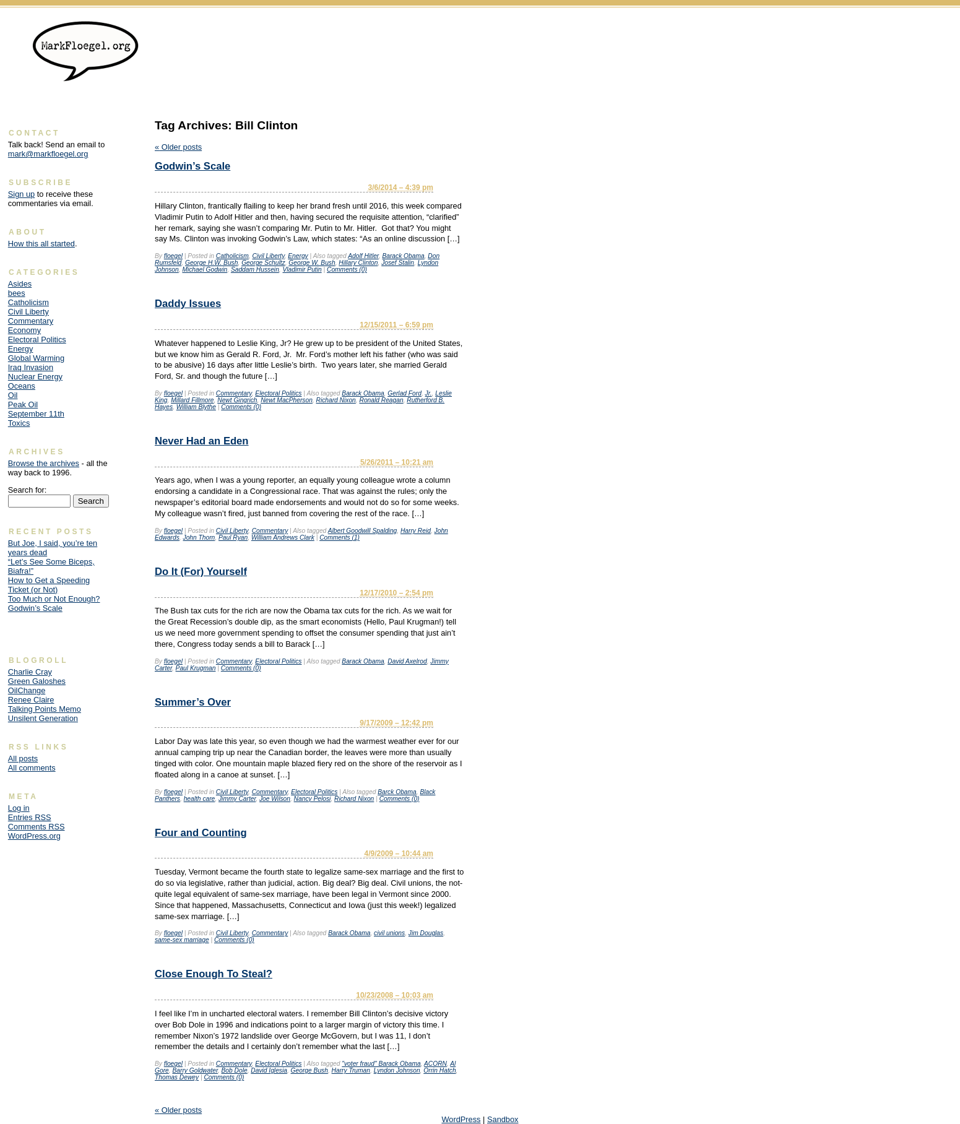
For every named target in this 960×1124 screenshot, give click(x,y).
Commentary (234, 393)
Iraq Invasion (30, 367)
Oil (13, 395)
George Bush (309, 1070)
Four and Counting (201, 833)
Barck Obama (397, 792)
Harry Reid (415, 530)
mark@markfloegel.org (48, 153)
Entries (29, 817)
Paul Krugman (196, 668)
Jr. (428, 393)
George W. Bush (311, 262)
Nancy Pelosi (312, 798)
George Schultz (263, 262)
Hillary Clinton (358, 262)
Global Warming (36, 358)
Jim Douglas (426, 933)
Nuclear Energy (35, 376)
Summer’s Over (193, 702)
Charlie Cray (30, 672)
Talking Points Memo (44, 709)
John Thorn (199, 537)
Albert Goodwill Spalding (362, 530)
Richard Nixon (336, 400)
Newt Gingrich (237, 400)
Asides (20, 283)
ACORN (435, 1063)
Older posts (178, 147)
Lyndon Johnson (397, 1070)
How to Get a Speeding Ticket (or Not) (49, 585)
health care (199, 798)
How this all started (41, 243)
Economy (24, 330)
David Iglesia (269, 1070)
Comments (36, 826)
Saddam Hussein (255, 269)
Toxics (19, 423)
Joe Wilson (274, 798)
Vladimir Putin (302, 269)
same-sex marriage (182, 939)
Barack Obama (403, 256)
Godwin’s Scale (192, 166)
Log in (19, 808)
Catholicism (232, 256)
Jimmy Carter (237, 798)
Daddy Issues (188, 303)
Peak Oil (23, 404)
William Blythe (196, 407)
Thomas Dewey (177, 1077)
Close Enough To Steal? (213, 974)
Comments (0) (347, 269)
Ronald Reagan (381, 400)
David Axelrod (406, 661)
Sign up (21, 194)
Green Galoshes (37, 681)
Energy (298, 256)
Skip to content (926, 28)
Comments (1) (339, 537)
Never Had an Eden (202, 441)
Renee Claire (31, 699)
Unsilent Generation (43, 718)
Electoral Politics (278, 393)
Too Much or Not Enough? (54, 598)
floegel (173, 256)
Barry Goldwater (194, 1070)
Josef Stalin (397, 262)
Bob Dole (235, 1070)
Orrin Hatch (439, 1070)
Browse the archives (43, 463)
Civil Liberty (268, 256)
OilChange (26, 690)
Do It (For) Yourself (201, 571)
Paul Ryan (233, 537)
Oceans (21, 386)
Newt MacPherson (287, 400)
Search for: (27, 490)
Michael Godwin (204, 269)
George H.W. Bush (211, 262)
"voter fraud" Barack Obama (381, 1063)
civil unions (389, 933)
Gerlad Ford (404, 393)
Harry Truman (351, 1070)
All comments (32, 767)
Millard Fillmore (192, 400)
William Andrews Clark (282, 537)
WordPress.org (34, 836)
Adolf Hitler (363, 256)
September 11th (36, 413)
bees (16, 293)
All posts (23, 758)
